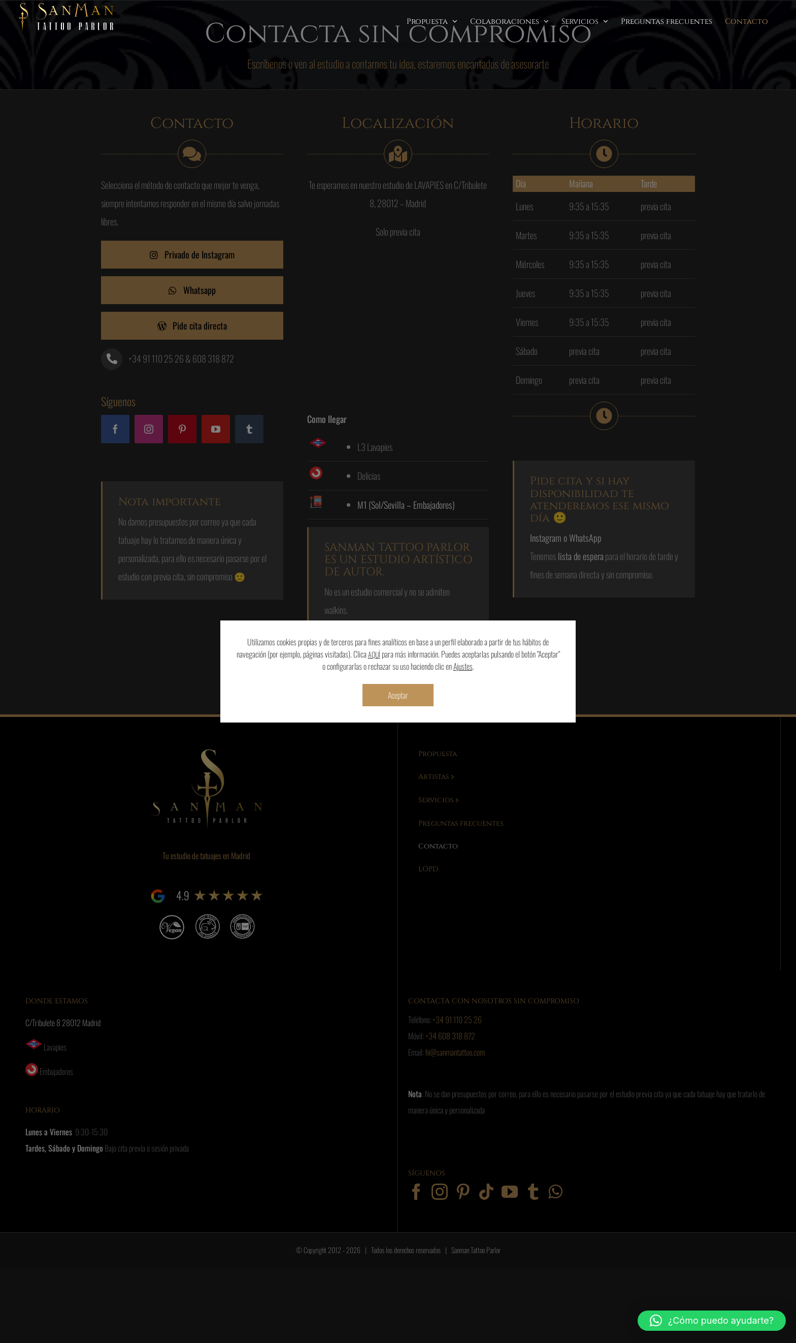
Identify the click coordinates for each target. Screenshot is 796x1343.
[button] (712, 1321)
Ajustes (463, 666)
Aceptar (398, 695)
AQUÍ (374, 654)
